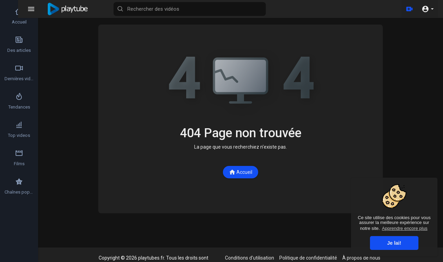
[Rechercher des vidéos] (210, 9)
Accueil (240, 172)
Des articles (19, 44)
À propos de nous (361, 258)
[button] (427, 9)
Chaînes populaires (19, 186)
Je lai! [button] (394, 243)
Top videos (19, 129)
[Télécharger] (409, 9)
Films (19, 157)
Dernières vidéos (19, 72)
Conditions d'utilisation (249, 258)
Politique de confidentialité (308, 258)
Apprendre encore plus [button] (405, 228)
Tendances (19, 101)
